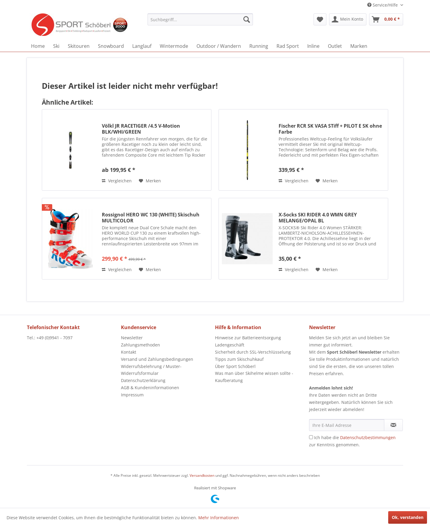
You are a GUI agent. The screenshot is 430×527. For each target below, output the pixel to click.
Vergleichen (117, 181)
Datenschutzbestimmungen (368, 437)
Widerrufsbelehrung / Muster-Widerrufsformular (151, 369)
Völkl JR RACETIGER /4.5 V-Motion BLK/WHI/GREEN (141, 129)
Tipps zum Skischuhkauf (239, 359)
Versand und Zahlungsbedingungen (157, 359)
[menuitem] (200, 19)
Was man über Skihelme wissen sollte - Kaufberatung (254, 376)
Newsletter (132, 337)
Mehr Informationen (218, 517)
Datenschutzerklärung (143, 380)
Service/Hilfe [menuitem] (383, 5)
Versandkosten (202, 475)
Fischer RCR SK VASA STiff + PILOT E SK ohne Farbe (330, 129)
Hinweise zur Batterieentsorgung (248, 337)
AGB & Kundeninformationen (150, 387)
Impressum (132, 395)
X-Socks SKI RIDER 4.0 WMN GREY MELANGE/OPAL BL (318, 218)
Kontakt (128, 352)
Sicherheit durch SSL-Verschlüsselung (253, 352)
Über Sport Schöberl (235, 366)
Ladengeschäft (229, 345)
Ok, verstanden (407, 517)
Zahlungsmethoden (140, 345)
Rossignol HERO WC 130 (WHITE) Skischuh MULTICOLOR (150, 218)
